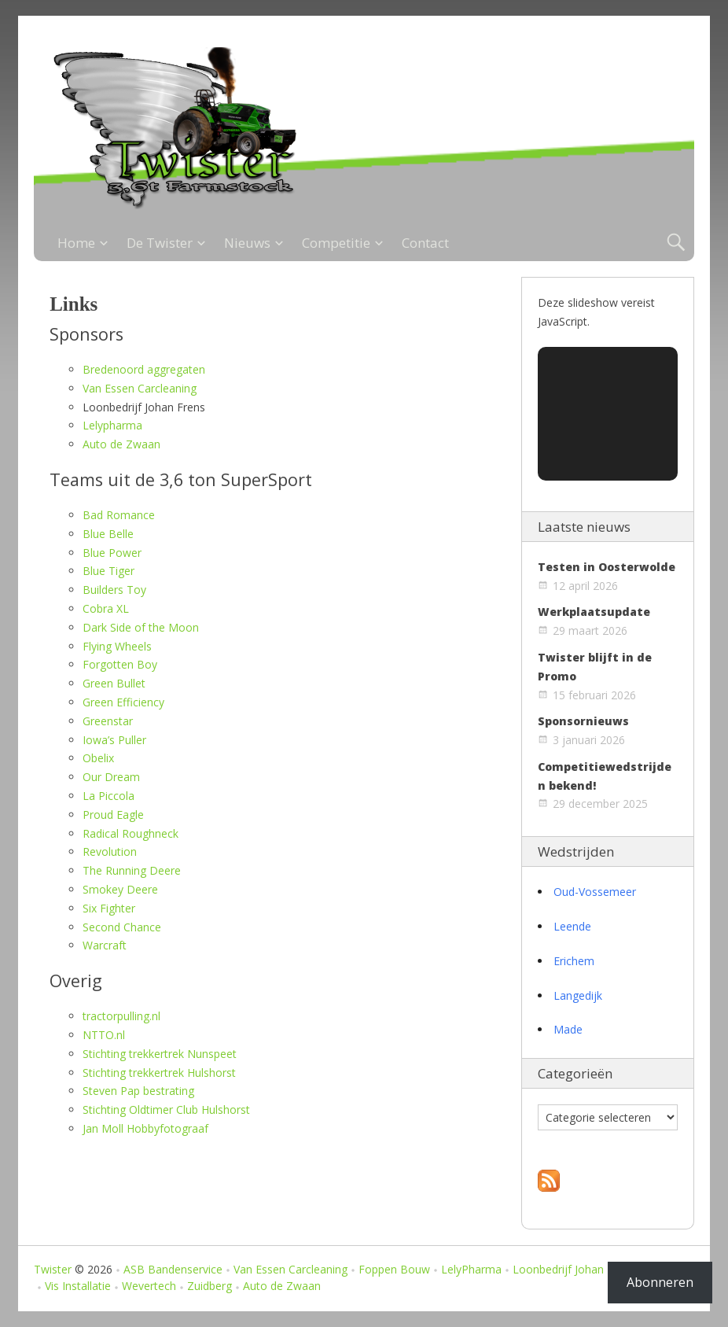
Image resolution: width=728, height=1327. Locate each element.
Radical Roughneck (130, 833)
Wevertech (149, 1285)
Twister (53, 1269)
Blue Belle (108, 533)
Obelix (98, 757)
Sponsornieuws (583, 720)
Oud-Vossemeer (594, 891)
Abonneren (660, 1282)
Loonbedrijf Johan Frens (574, 1269)
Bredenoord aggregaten (144, 369)
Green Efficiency (123, 702)
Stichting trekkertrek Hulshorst (159, 1072)
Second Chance (122, 927)
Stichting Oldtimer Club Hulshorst (166, 1109)
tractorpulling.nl (121, 1015)
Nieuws (247, 243)
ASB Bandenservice (172, 1269)
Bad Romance (119, 514)
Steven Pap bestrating (138, 1090)
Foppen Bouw (394, 1269)
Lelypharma (112, 425)
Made (568, 1029)
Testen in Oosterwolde (606, 566)
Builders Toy (114, 589)
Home (76, 243)
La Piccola (108, 795)
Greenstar (108, 720)
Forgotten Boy (120, 664)
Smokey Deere (120, 889)
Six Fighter (109, 908)
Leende (572, 926)
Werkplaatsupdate (594, 611)
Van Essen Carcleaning (140, 388)
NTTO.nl (104, 1034)
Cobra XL (106, 608)
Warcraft (105, 945)
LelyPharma (471, 1269)
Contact (425, 243)
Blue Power (112, 552)
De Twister (160, 243)
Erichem (573, 960)
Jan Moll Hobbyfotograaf (145, 1128)
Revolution (110, 851)
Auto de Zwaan (121, 444)
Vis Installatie (78, 1285)
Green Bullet (114, 683)
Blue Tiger (108, 570)
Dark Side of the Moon (141, 627)
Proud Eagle (113, 814)
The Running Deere (132, 870)
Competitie (336, 243)
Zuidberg (209, 1285)
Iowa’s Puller (114, 739)
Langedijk (577, 995)
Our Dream (111, 776)
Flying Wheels (117, 646)
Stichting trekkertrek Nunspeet (160, 1053)
